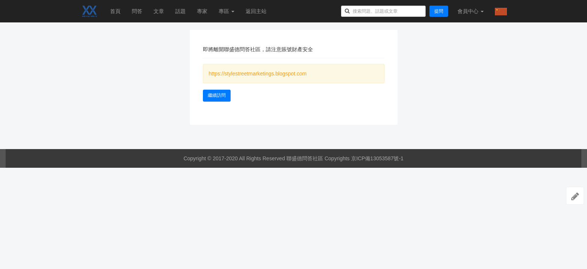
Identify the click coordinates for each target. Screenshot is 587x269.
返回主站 (256, 11)
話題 (180, 11)
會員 (470, 11)
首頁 (115, 11)
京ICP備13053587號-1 (377, 158)
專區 (226, 11)
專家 (202, 11)
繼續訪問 (217, 95)
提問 (438, 11)
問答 (137, 11)
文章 (158, 11)
